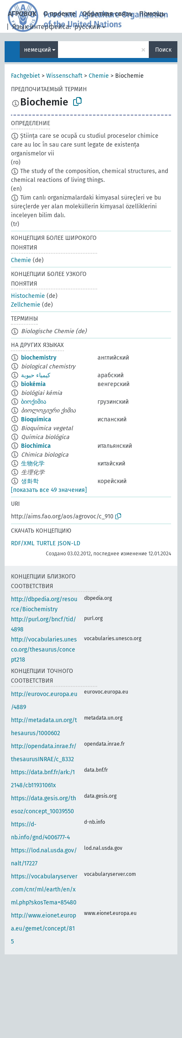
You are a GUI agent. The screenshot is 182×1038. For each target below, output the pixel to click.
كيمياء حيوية (35, 375)
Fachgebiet (25, 75)
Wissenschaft (64, 75)
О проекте (59, 14)
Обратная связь (107, 14)
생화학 (30, 481)
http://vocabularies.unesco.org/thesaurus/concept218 (44, 649)
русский (87, 27)
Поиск (163, 49)
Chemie (99, 75)
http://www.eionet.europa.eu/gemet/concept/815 (43, 928)
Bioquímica (36, 419)
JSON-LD (69, 543)
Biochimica (36, 445)
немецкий (37, 49)
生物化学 (33, 463)
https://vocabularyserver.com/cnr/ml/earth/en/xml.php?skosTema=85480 (44, 889)
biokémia (33, 384)
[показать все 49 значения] (49, 490)
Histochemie (28, 296)
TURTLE (46, 543)
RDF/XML (22, 543)
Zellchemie (25, 304)
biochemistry (38, 357)
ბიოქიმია (33, 401)
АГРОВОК (22, 14)
